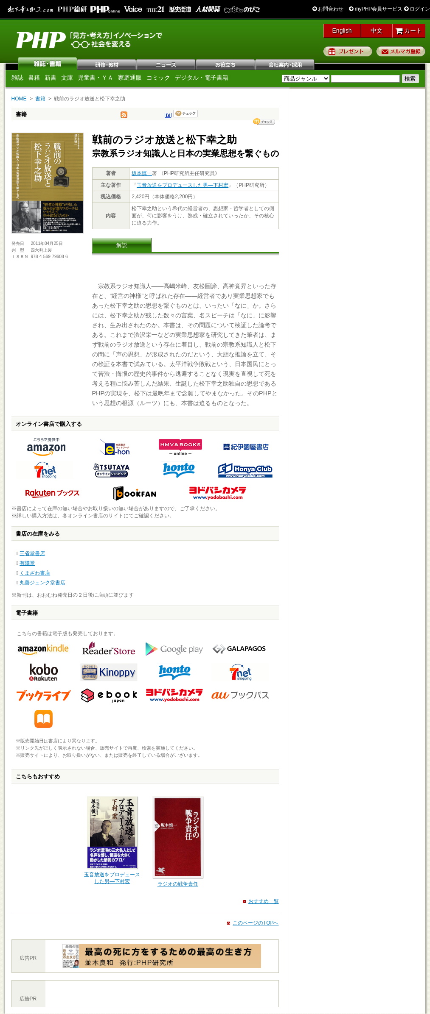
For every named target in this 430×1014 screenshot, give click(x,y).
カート (408, 30)
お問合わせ (327, 9)
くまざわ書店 (35, 573)
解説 (121, 245)
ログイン (417, 9)
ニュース (166, 63)
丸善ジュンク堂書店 (42, 583)
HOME (19, 99)
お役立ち (226, 63)
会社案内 (285, 63)
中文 (376, 30)
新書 (50, 77)
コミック (158, 77)
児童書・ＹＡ (95, 77)
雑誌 (47, 63)
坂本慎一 (142, 173)
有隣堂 (27, 563)
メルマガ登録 (401, 51)
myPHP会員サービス (375, 9)
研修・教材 (107, 63)
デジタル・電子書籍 (201, 77)
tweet (124, 117)
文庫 (67, 77)
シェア (264, 121)
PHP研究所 (90, 39)
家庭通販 (130, 77)
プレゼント (347, 51)
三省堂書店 (32, 553)
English (342, 30)
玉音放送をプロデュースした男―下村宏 (182, 185)
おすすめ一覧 (263, 901)
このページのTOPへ (255, 923)
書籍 (34, 77)
